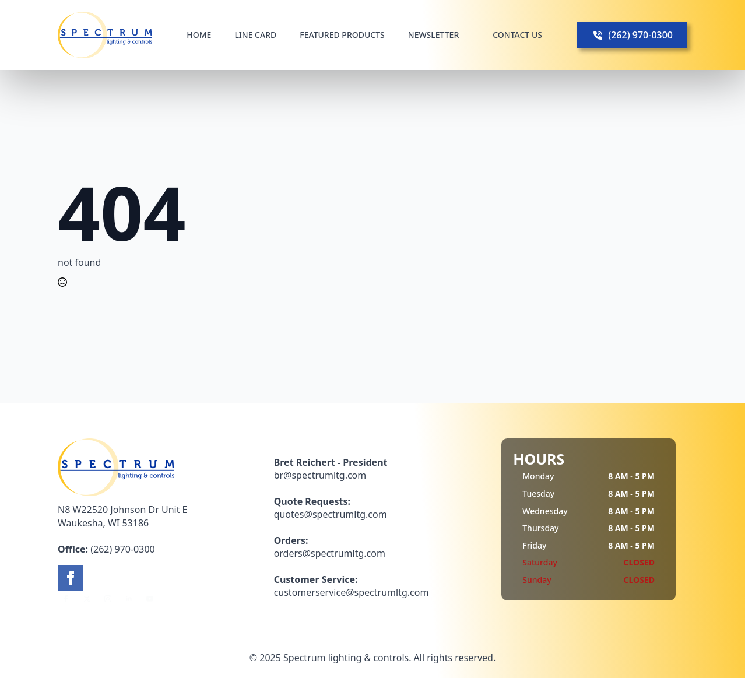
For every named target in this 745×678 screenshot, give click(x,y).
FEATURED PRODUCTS (342, 34)
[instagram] (108, 599)
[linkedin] (129, 599)
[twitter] (87, 599)
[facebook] (70, 578)
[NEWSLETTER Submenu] (469, 35)
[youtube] (150, 599)
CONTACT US (517, 34)
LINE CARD (255, 34)
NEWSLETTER (433, 34)
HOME (199, 34)
